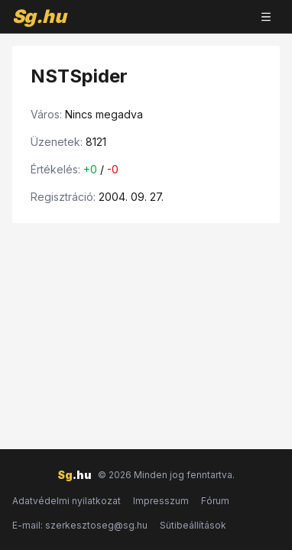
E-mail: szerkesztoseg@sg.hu (80, 525)
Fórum (215, 500)
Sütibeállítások (193, 525)
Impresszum (161, 500)
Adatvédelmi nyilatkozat (66, 500)
